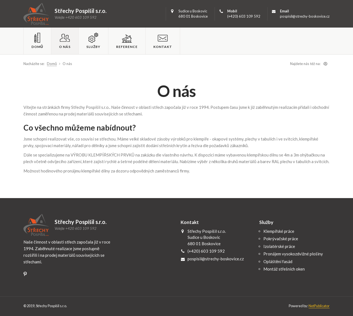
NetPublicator (319, 306)
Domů (37, 47)
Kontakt (162, 47)
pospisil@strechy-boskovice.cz (305, 16)
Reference (127, 47)
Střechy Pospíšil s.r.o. (36, 14)
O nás (65, 47)
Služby (93, 47)
